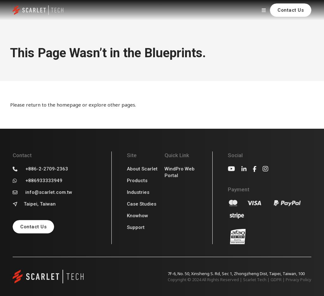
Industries (138, 192)
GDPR (276, 279)
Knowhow (137, 216)
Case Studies (141, 204)
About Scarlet (142, 169)
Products (137, 180)
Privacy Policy (298, 279)
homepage (69, 105)
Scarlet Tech (254, 279)
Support (136, 227)
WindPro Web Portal (180, 172)
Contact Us (290, 10)
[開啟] (263, 10)
